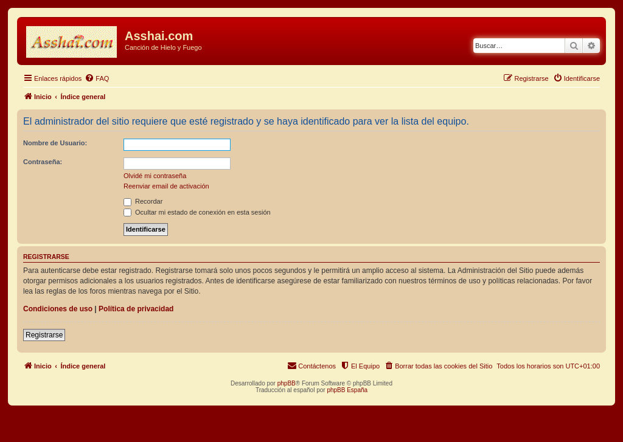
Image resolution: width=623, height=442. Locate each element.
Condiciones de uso (57, 309)
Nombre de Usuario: (55, 143)
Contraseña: (42, 161)
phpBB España (347, 390)
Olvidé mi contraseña (155, 175)
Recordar (143, 201)
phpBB (286, 383)
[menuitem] (97, 78)
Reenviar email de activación (166, 186)
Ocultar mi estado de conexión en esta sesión (197, 212)
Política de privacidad (136, 309)
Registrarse (44, 335)
